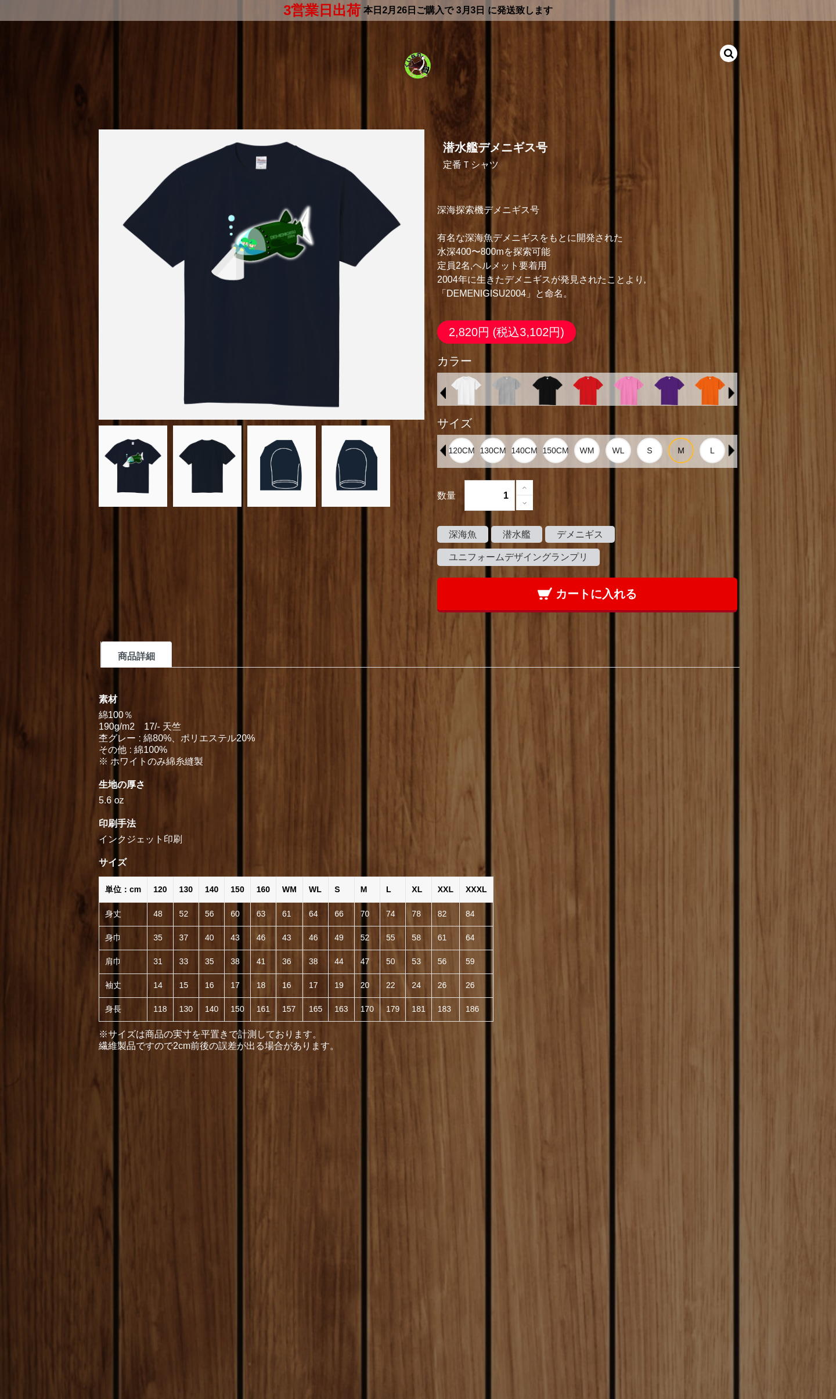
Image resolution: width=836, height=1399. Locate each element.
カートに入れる (587, 593)
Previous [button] (443, 393)
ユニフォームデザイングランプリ (518, 557)
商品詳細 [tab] (136, 656)
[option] (466, 391)
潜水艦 (517, 534)
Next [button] (731, 393)
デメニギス (580, 534)
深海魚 (463, 534)
